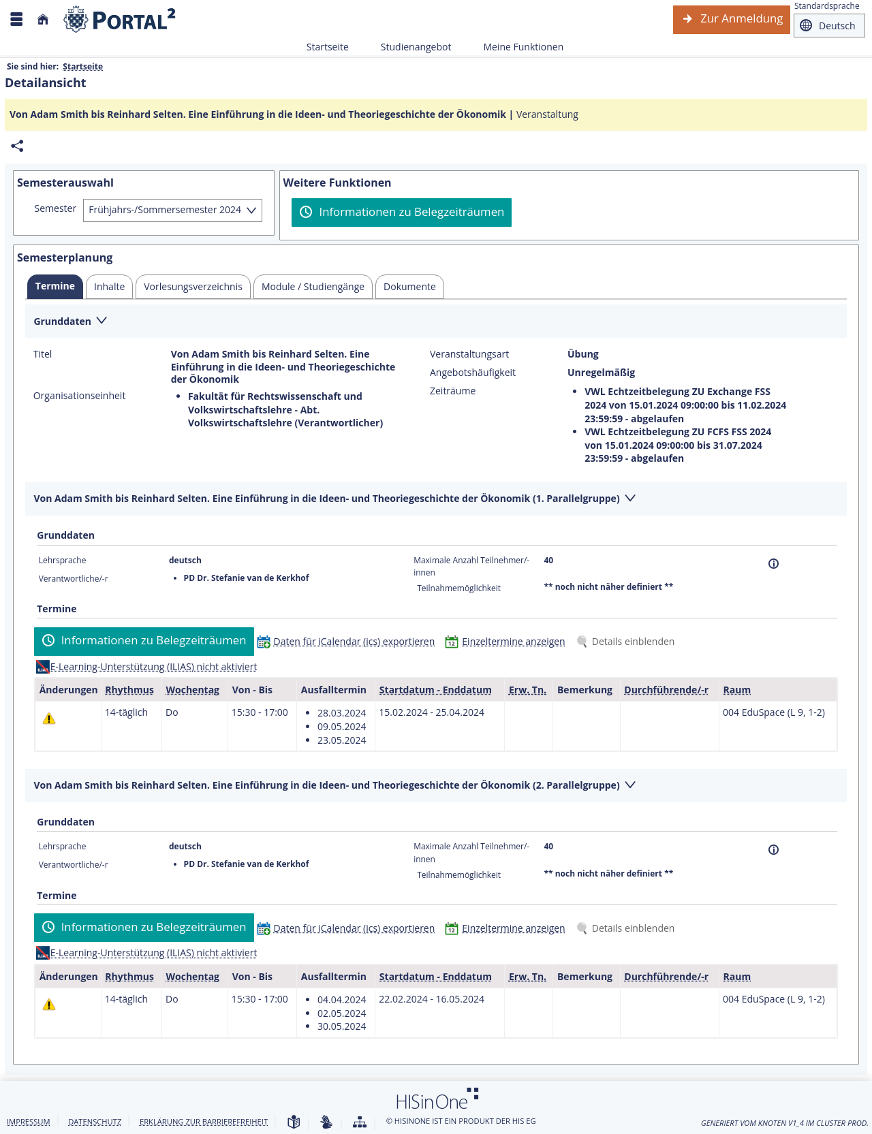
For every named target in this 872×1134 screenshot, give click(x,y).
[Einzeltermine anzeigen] (507, 641)
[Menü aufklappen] (16, 19)
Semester (56, 208)
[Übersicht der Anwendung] (360, 1123)
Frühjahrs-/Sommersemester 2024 (165, 209)
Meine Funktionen (515, 46)
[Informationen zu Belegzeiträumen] (402, 212)
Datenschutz (94, 1121)
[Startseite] (43, 19)
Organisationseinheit (79, 396)
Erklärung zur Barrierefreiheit (204, 1121)
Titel (42, 354)
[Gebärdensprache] (326, 1123)
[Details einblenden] (628, 641)
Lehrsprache (63, 560)
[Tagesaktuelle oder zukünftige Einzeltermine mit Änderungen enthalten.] (49, 717)
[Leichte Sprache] (293, 1123)
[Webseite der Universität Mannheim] (120, 19)
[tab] (55, 286)
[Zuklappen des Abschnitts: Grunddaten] (436, 322)
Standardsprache (827, 6)
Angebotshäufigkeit (473, 372)
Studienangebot (409, 46)
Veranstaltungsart (469, 354)
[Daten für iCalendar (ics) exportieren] (349, 641)
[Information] (773, 563)
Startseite (328, 46)
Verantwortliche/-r (73, 578)
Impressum (28, 1121)
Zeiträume (453, 391)
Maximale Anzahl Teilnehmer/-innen (471, 566)
